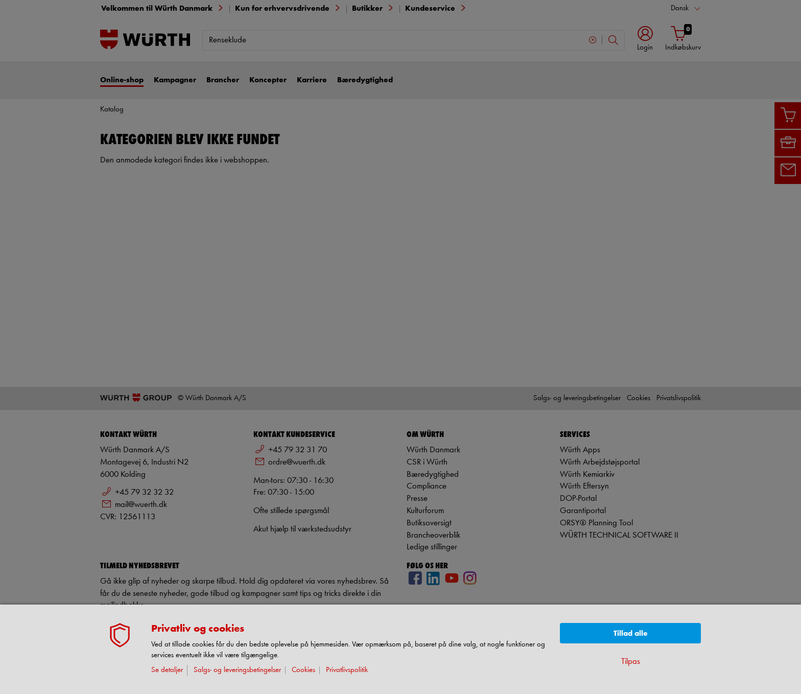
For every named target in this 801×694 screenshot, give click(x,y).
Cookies (303, 670)
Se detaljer (167, 670)
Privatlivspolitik (347, 670)
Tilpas (630, 661)
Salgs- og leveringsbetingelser (237, 670)
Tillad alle (631, 633)
